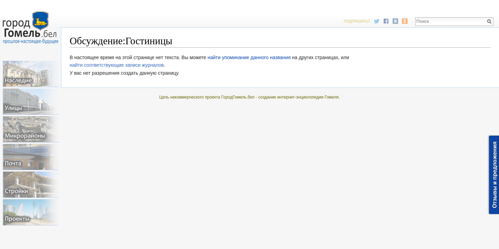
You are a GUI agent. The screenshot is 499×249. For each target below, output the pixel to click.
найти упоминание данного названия (249, 57)
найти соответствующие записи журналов (117, 65)
